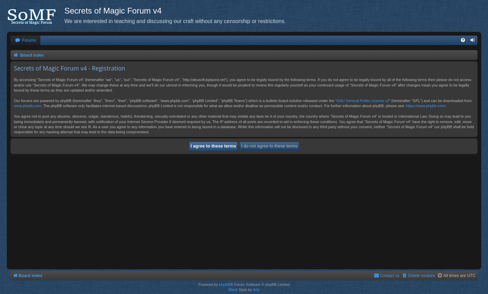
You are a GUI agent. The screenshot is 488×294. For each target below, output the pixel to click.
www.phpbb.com (27, 106)
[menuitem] (25, 40)
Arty (256, 290)
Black (233, 290)
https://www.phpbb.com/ (426, 106)
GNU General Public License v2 (363, 101)
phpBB (224, 284)
